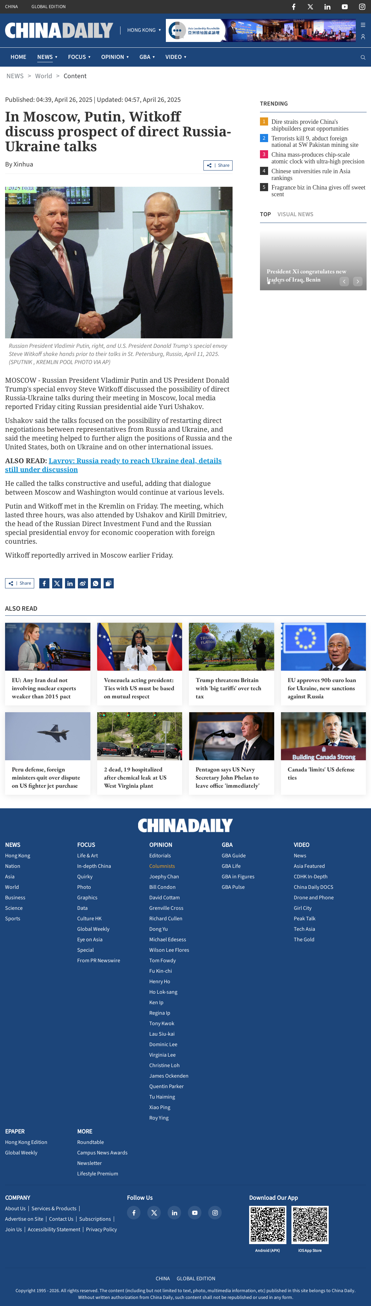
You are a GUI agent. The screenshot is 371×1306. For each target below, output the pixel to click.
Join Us (13, 1229)
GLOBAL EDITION (48, 6)
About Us (15, 1208)
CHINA (11, 6)
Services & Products (54, 1208)
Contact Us (61, 1219)
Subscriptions (95, 1219)
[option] (312, 260)
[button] (268, 283)
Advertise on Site (24, 1219)
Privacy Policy (101, 1229)
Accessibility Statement (54, 1229)
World (43, 76)
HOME (18, 57)
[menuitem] (141, 30)
